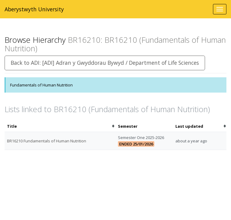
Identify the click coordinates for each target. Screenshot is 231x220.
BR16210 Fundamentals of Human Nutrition (46, 141)
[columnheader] (60, 126)
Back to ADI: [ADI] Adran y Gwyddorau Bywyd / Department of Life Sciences (105, 62)
